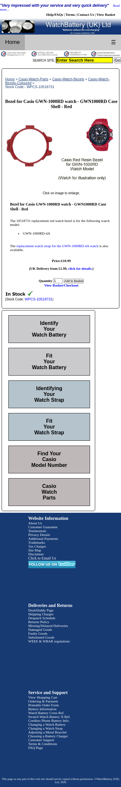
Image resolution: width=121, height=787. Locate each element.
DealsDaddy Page (41, 610)
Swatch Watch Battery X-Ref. (49, 717)
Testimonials (37, 531)
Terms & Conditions (42, 744)
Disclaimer (36, 554)
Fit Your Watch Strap (49, 426)
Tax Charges (37, 546)
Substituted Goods (41, 637)
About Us (35, 523)
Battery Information (42, 709)
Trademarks (36, 542)
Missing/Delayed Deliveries (48, 626)
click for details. (80, 268)
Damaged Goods (40, 629)
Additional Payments (43, 538)
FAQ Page (35, 748)
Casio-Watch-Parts (33, 79)
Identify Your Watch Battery (49, 329)
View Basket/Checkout (61, 285)
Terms (70, 14)
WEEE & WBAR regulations (49, 641)
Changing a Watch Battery (47, 724)
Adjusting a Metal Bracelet (47, 732)
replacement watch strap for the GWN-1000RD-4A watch (57, 246)
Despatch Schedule (41, 618)
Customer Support (41, 740)
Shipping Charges (41, 614)
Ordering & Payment (43, 701)
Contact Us (85, 14)
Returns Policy (38, 622)
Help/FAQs (54, 14)
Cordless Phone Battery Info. (49, 720)
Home (12, 42)
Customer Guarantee (43, 527)
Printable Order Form (43, 705)
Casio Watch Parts (49, 491)
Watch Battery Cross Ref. (46, 713)
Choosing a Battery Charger (48, 736)
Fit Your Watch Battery (49, 361)
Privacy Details (39, 535)
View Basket (105, 14)
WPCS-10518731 (39, 299)
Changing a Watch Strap (45, 728)
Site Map (34, 550)
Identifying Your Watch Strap (49, 394)
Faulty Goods (38, 633)
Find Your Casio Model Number (49, 459)
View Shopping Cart (42, 697)
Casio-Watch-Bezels (68, 79)
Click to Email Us (42, 558)
